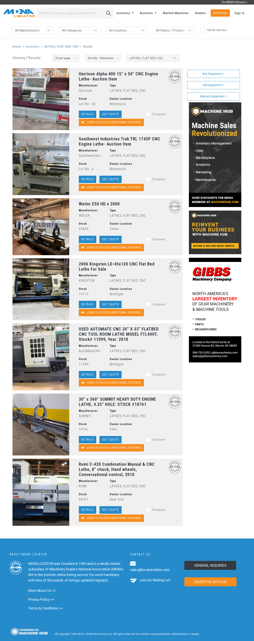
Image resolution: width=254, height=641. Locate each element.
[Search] (70, 13)
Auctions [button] (147, 13)
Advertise (220, 13)
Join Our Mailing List (154, 580)
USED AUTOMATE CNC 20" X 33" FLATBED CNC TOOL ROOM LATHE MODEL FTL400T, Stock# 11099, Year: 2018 (119, 334)
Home (17, 46)
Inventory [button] (123, 13)
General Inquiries (210, 565)
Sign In (240, 13)
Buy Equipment (213, 74)
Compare (155, 114)
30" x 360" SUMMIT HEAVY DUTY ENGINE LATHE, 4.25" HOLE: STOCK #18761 (117, 402)
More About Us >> (42, 591)
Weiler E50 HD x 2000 (99, 203)
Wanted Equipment (213, 96)
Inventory (32, 46)
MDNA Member (213, 30)
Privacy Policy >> (41, 600)
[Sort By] (103, 58)
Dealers (200, 13)
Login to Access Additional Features (111, 122)
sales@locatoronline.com (149, 570)
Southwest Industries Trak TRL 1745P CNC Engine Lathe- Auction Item (119, 141)
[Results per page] (66, 58)
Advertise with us (210, 582)
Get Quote (110, 114)
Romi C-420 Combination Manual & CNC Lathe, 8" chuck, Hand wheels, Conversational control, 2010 (117, 469)
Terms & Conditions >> (45, 608)
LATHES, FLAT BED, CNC (61, 46)
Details (87, 114)
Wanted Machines (176, 13)
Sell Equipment (213, 85)
